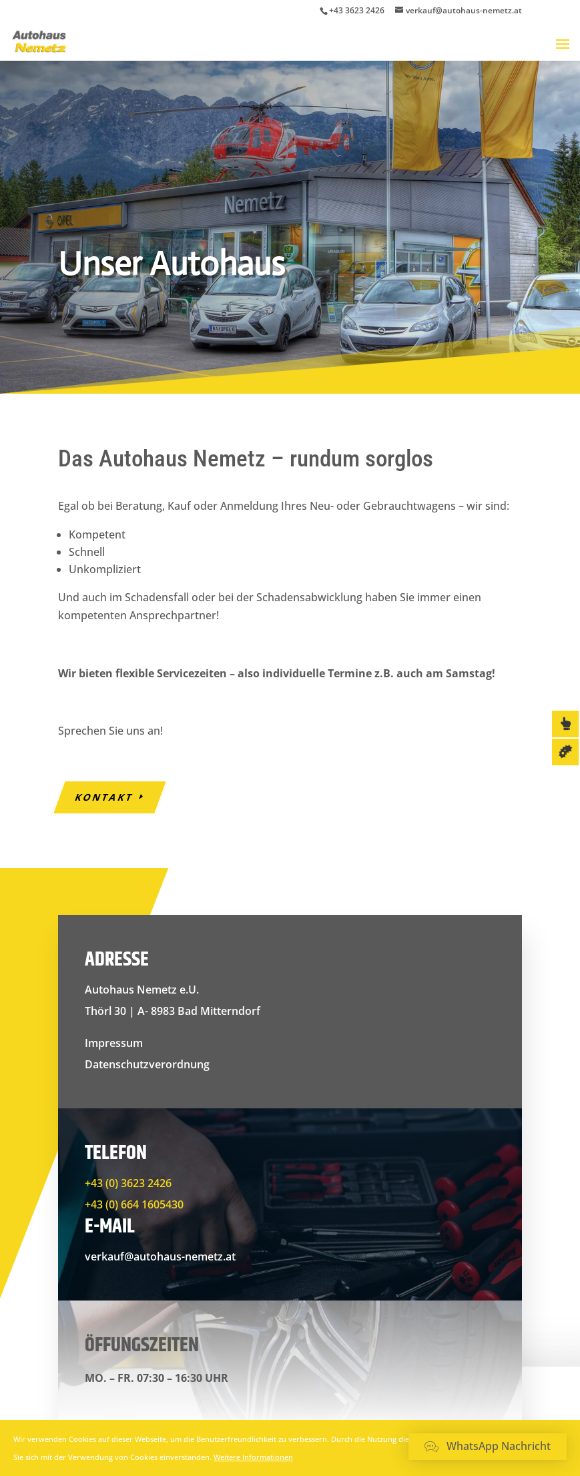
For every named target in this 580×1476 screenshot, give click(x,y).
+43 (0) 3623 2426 (128, 1183)
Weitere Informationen (253, 1457)
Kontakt (104, 797)
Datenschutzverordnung (147, 1064)
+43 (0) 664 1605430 (134, 1204)
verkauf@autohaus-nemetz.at (160, 1256)
